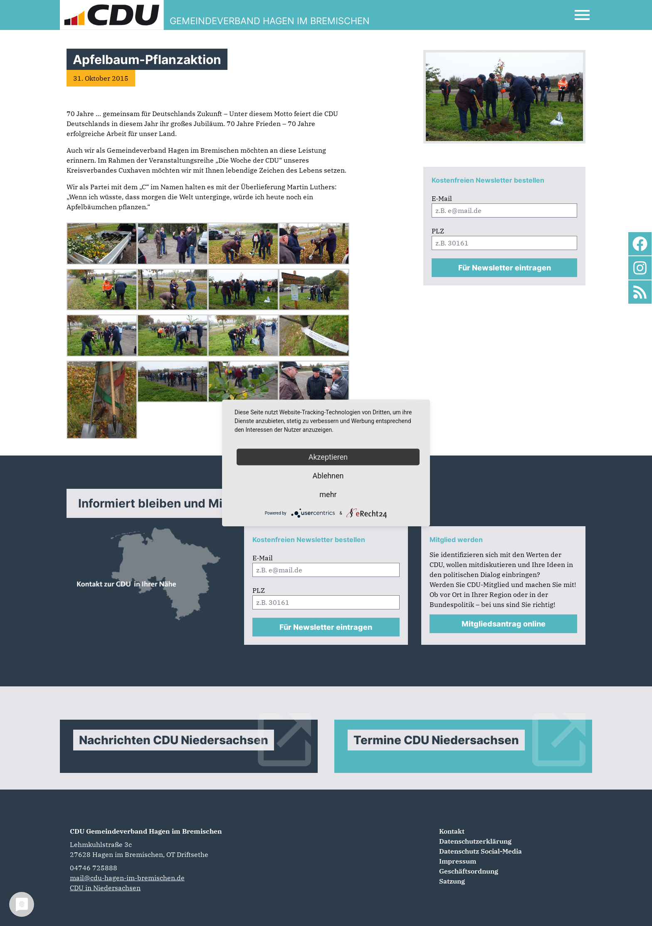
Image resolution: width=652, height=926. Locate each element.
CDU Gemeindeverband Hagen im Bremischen (146, 831)
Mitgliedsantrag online (504, 623)
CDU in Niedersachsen (105, 888)
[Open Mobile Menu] (582, 15)
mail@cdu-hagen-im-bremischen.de (127, 878)
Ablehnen (327, 475)
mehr (327, 494)
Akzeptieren (328, 457)
